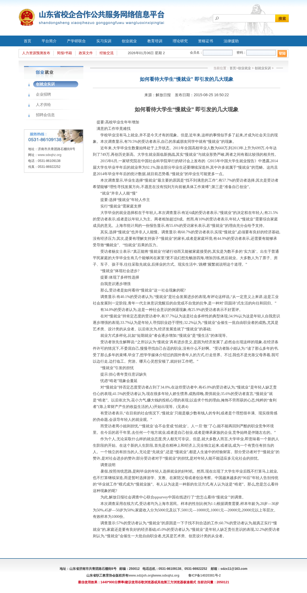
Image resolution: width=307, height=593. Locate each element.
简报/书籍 (64, 53)
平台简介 (49, 41)
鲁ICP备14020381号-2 (204, 575)
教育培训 (154, 41)
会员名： (196, 52)
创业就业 (129, 41)
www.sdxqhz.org (49, 155)
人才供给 (43, 104)
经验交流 (107, 53)
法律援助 (231, 41)
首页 (27, 41)
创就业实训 (45, 84)
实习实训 (103, 41)
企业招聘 (43, 94)
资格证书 (205, 41)
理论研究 (180, 41)
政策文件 (86, 53)
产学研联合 (76, 41)
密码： (241, 52)
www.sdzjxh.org (140, 575)
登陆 (282, 53)
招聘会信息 (45, 115)
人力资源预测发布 (36, 53)
